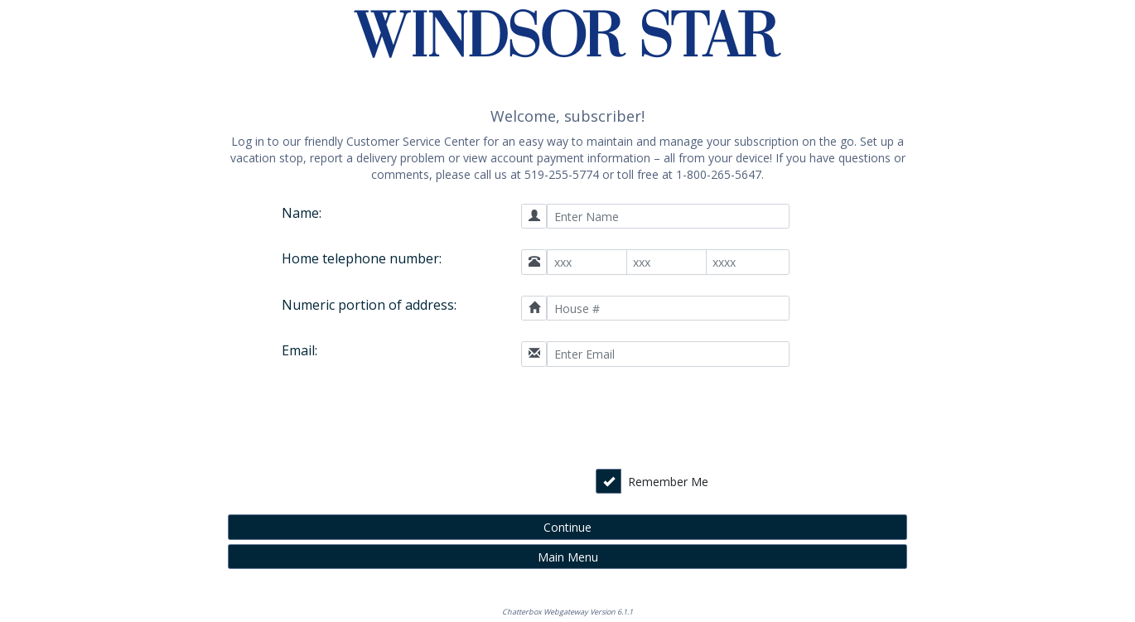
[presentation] (672, 420)
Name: (301, 213)
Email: (299, 350)
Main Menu (568, 557)
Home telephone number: (362, 258)
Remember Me (668, 481)
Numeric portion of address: (369, 305)
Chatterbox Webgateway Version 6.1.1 (567, 612)
